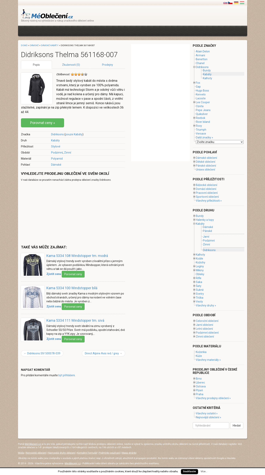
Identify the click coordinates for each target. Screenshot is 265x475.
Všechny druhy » (206, 305)
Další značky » (204, 137)
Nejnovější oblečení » (208, 417)
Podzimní (57, 152)
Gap (198, 86)
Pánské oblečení (206, 165)
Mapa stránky (129, 453)
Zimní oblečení (205, 336)
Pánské (207, 231)
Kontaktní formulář (87, 453)
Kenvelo (201, 94)
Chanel (200, 63)
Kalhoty (207, 78)
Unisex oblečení (205, 169)
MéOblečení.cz (33, 444)
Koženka (201, 352)
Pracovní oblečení (207, 192)
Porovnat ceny (73, 274)
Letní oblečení (204, 328)
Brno (199, 378)
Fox (198, 82)
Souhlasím (189, 471)
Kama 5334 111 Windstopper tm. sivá (75, 320)
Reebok (200, 118)
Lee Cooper (203, 102)
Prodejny (107, 64)
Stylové (55, 146)
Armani (200, 55)
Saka (199, 282)
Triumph (201, 129)
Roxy (199, 125)
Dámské (56, 164)
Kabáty (55, 140)
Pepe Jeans (203, 110)
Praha (199, 394)
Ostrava (201, 386)
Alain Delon (203, 51)
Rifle (198, 278)
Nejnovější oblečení (36, 453)
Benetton (201, 59)
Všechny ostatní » (207, 413)
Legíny (200, 266)
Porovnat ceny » (42, 123)
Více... (204, 471)
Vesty (199, 301)
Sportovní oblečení (207, 196)
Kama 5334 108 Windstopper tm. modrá (77, 256)
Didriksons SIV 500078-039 (42, 353)
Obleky (200, 274)
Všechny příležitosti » (209, 200)
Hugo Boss (202, 90)
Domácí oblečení (206, 189)
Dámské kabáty (49, 45)
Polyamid (57, 158)
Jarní (206, 236)
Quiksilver (202, 114)
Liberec (200, 382)
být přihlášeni (66, 375)
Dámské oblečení (206, 157)
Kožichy (200, 262)
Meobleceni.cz (73, 463)
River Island (203, 121)
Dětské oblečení (205, 161)
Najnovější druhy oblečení (61, 453)
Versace (201, 133)
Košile (199, 258)
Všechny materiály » (208, 359)
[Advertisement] (92, 30)
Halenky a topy (205, 219)
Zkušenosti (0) (71, 64)
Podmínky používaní (109, 453)
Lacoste (201, 98)
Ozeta (199, 106)
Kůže (199, 356)
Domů (24, 45)
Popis (36, 64)
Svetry (200, 293)
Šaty (198, 286)
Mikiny (200, 270)
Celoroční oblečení (207, 321)
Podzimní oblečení (207, 332)
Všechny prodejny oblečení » (213, 398)
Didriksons (57, 134)
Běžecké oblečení (206, 185)
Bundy (207, 70)
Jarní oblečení (204, 324)
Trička (199, 297)
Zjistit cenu (53, 274)
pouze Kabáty (73, 134)
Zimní (67, 152)
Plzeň (199, 390)
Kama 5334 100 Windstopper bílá (71, 288)
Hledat (237, 425)
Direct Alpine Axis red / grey (103, 353)
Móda (21, 453)
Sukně (199, 289)
